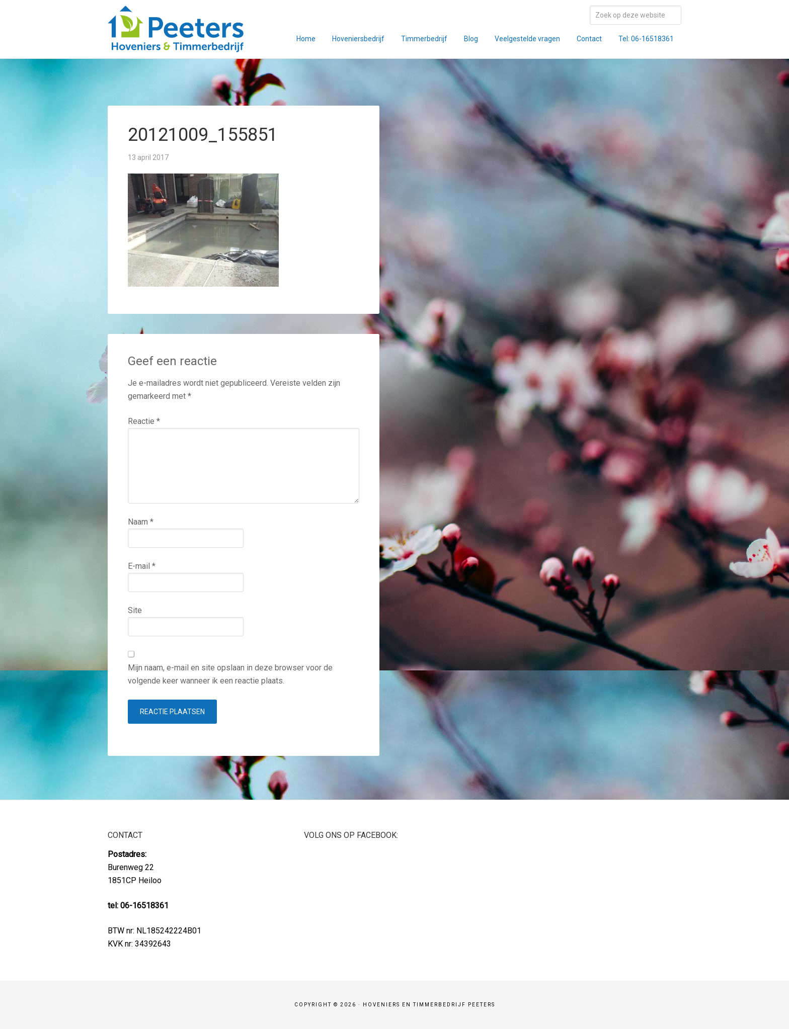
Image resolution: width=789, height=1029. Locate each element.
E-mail (141, 566)
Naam (140, 522)
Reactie (144, 421)
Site (135, 610)
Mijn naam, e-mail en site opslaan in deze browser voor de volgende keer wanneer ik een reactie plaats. (230, 674)
